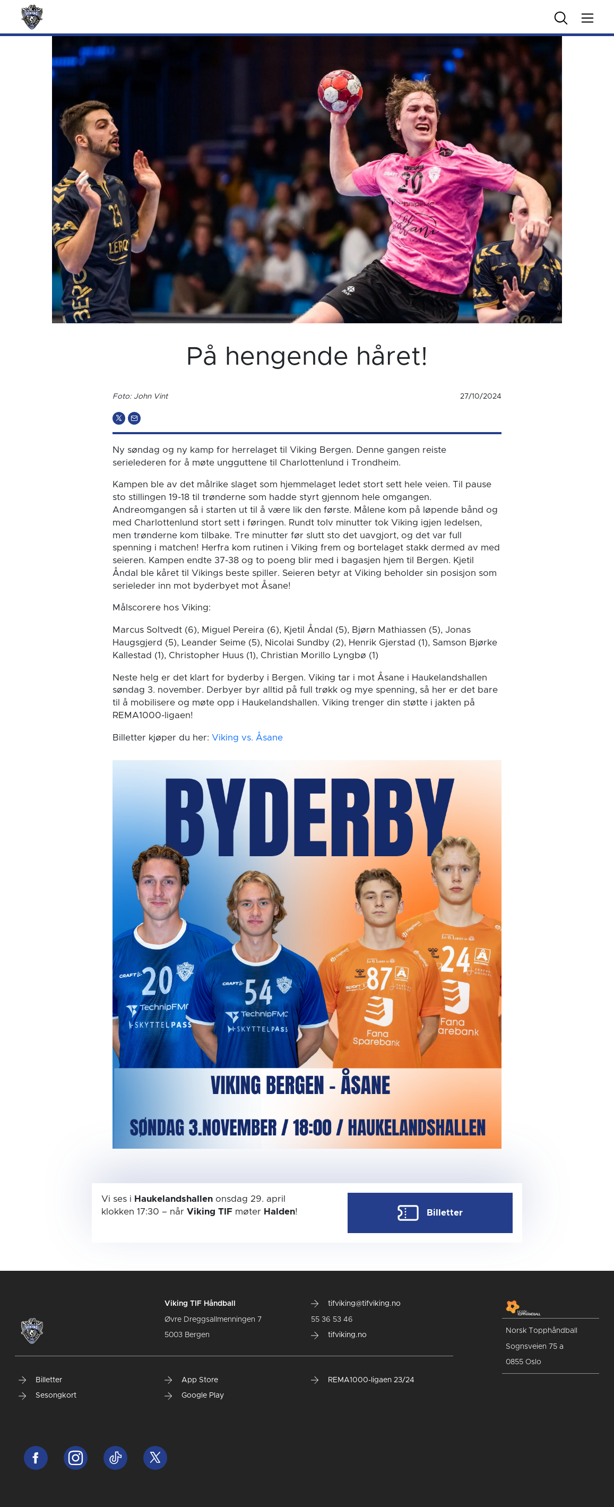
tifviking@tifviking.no (356, 1303)
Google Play (194, 1395)
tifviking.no (339, 1335)
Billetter (40, 1380)
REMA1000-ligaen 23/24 (362, 1380)
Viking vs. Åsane (247, 737)
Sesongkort (47, 1395)
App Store (191, 1380)
